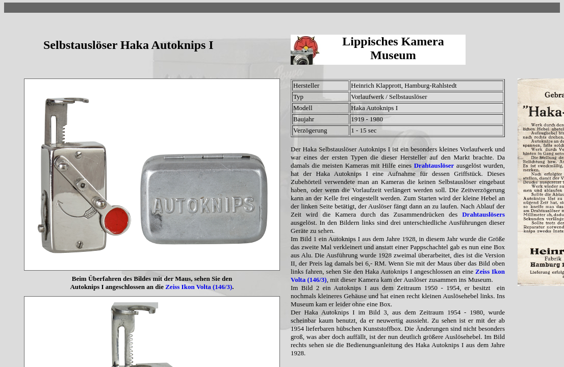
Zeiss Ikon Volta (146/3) (198, 287)
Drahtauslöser (434, 165)
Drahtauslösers (483, 214)
